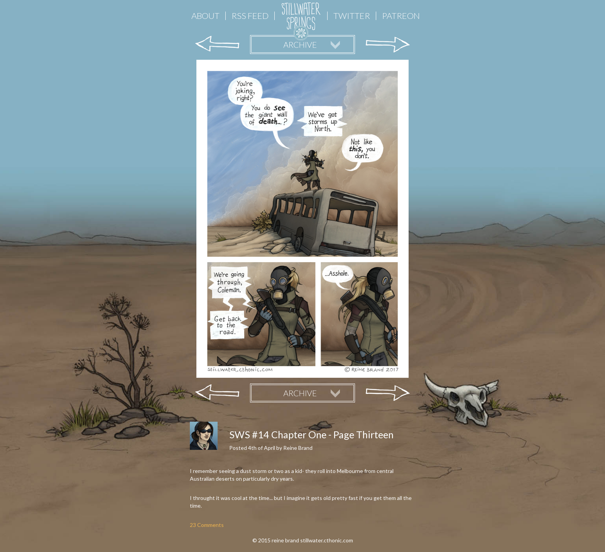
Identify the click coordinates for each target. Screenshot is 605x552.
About (205, 16)
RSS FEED (250, 16)
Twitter (351, 16)
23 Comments (207, 525)
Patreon (401, 16)
